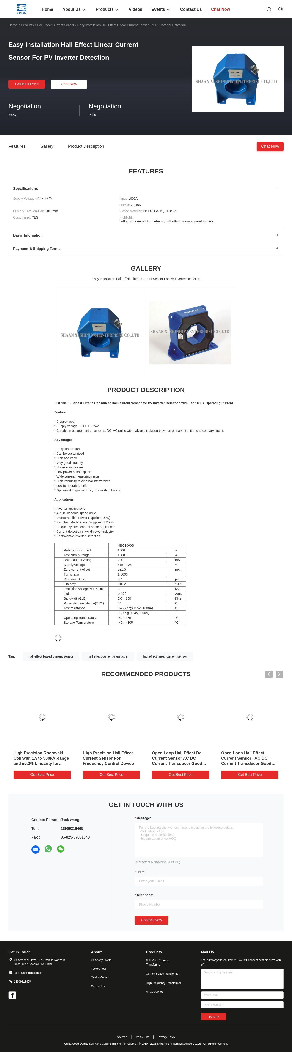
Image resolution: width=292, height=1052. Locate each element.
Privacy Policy (166, 1037)
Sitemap (122, 1037)
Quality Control (100, 977)
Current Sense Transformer (162, 973)
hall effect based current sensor (50, 656)
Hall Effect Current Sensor (55, 25)
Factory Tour (98, 968)
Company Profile (101, 960)
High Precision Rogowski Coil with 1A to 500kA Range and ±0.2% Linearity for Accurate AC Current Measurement (41, 763)
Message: (143, 818)
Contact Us (98, 986)
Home (12, 25)
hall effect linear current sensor (165, 656)
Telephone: (144, 895)
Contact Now (151, 920)
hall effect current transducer (108, 656)
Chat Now (69, 84)
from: (141, 872)
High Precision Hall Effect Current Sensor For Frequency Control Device (108, 758)
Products (27, 25)
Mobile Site (142, 1037)
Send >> (214, 1016)
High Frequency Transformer (163, 983)
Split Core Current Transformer (157, 962)
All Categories (154, 991)
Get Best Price (27, 84)
